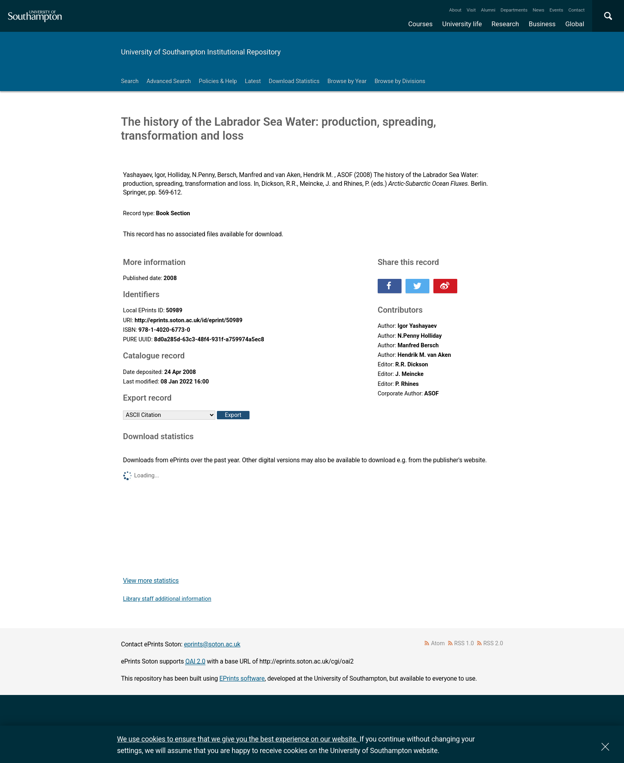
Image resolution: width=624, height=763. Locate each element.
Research (505, 24)
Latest (253, 81)
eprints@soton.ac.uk (212, 644)
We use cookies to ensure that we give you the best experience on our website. (238, 739)
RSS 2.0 (493, 643)
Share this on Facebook (390, 286)
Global (574, 24)
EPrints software (242, 678)
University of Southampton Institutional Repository (201, 52)
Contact (576, 10)
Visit (471, 10)
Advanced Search (168, 81)
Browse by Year (347, 81)
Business (542, 24)
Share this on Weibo (445, 286)
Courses (420, 24)
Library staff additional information (167, 599)
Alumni (488, 10)
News (538, 10)
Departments (514, 10)
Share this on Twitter (417, 286)
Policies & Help (218, 81)
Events (557, 10)
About (455, 10)
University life (462, 24)
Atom (438, 643)
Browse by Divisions (399, 81)
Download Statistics (294, 81)
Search (129, 81)
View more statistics (151, 580)
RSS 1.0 (464, 643)
